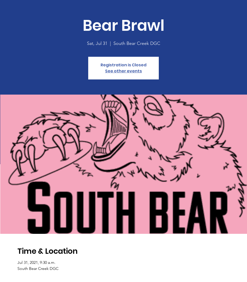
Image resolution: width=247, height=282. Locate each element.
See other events (123, 71)
